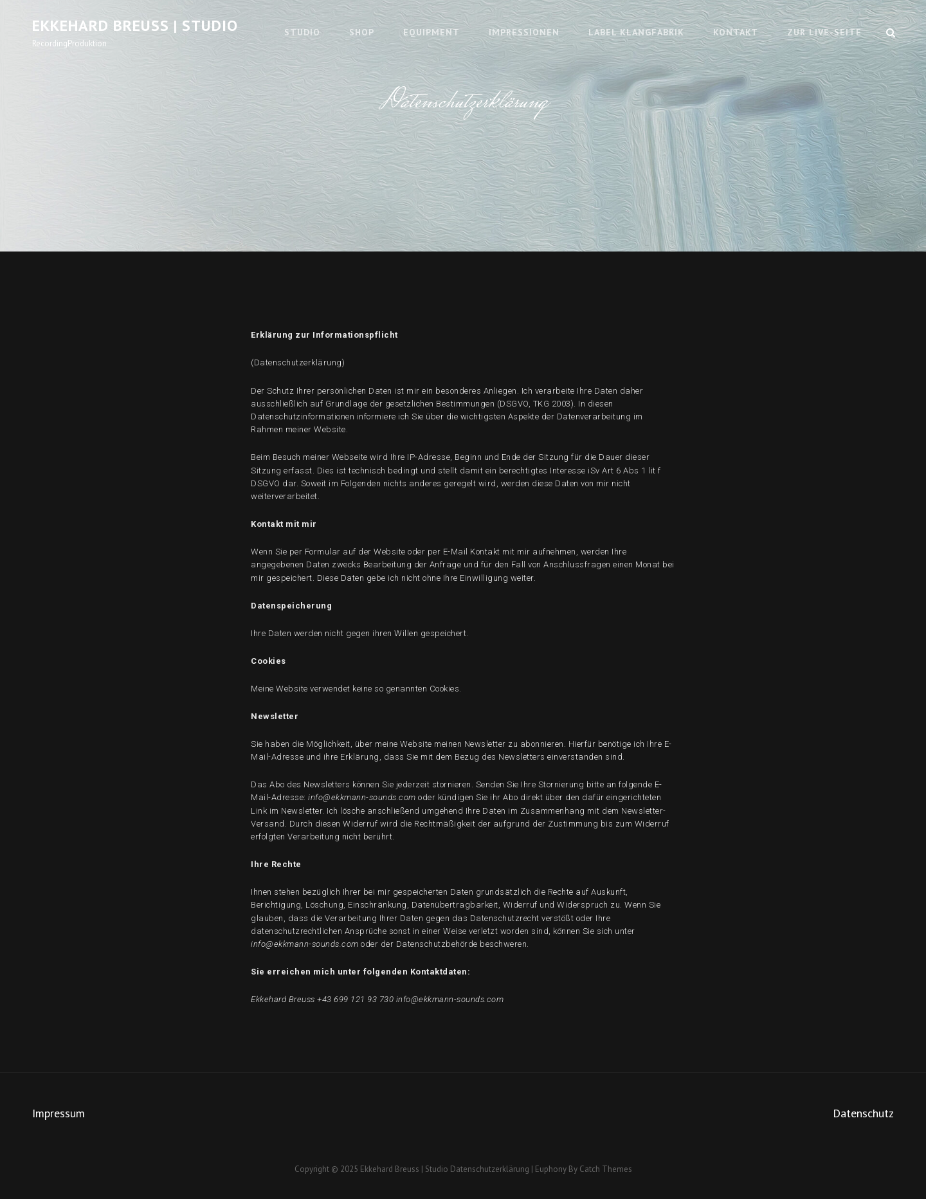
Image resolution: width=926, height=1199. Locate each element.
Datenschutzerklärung (489, 1169)
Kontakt (735, 32)
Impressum (58, 1113)
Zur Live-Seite (824, 32)
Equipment (431, 32)
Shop (361, 32)
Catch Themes (605, 1169)
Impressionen (524, 32)
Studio (302, 32)
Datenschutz (863, 1113)
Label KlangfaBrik (636, 32)
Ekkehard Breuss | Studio (135, 25)
